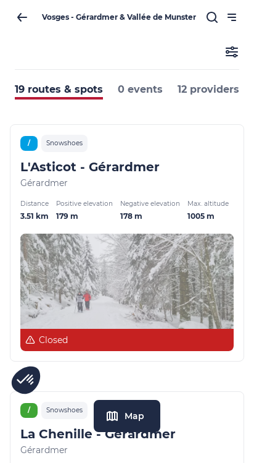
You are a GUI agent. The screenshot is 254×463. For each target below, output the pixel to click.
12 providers (208, 89)
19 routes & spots (59, 89)
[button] (26, 380)
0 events (140, 89)
